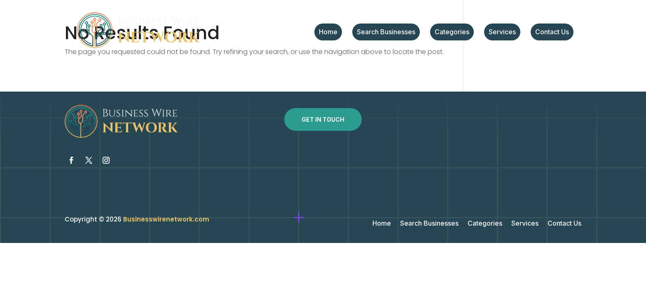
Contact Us (552, 32)
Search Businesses (386, 32)
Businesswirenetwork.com (166, 219)
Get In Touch (323, 119)
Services (502, 32)
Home (328, 32)
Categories (452, 32)
